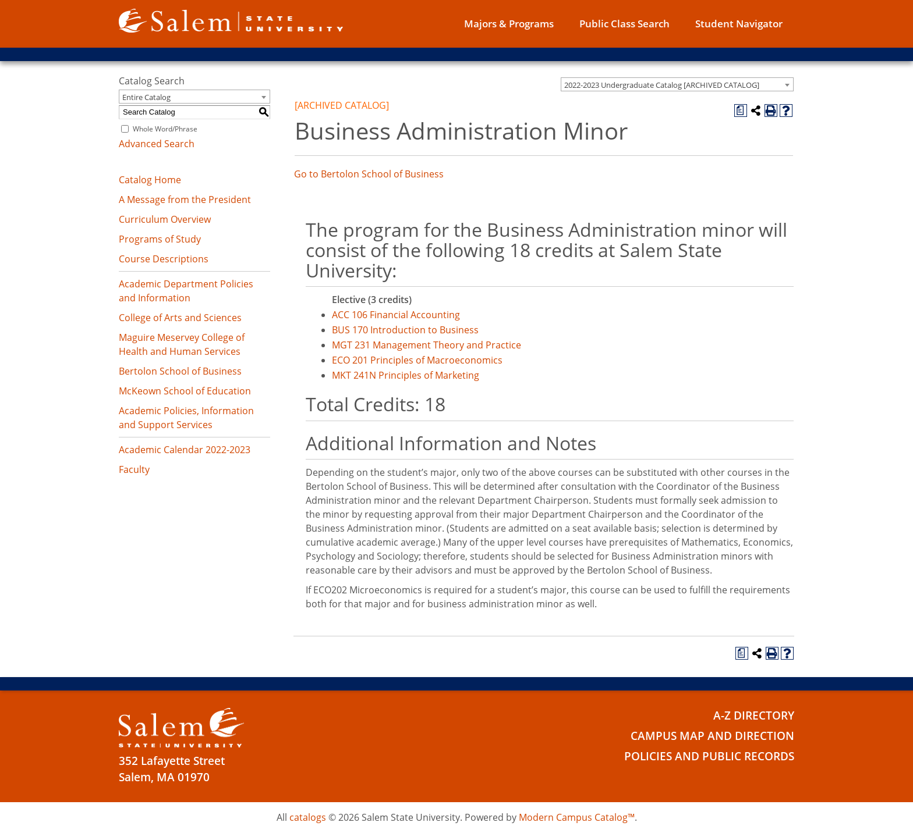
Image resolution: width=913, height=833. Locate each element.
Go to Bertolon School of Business (369, 174)
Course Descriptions (163, 258)
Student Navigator (739, 23)
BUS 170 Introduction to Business (405, 329)
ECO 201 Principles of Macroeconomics (417, 360)
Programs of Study (160, 239)
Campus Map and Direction (712, 735)
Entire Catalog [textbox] (146, 97)
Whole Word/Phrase (165, 129)
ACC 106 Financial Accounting (396, 314)
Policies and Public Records (709, 756)
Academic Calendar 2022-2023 (184, 449)
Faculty (134, 469)
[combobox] (677, 84)
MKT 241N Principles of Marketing (405, 375)
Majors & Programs (509, 23)
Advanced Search (156, 143)
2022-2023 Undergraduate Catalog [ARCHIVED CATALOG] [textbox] (661, 85)
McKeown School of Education (185, 391)
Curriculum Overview (165, 219)
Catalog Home (150, 179)
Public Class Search (624, 23)
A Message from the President (185, 199)
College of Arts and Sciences (180, 317)
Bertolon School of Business (180, 371)
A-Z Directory (753, 715)
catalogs (307, 817)
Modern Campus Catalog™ (577, 817)
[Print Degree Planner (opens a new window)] (740, 110)
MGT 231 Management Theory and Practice (426, 345)
